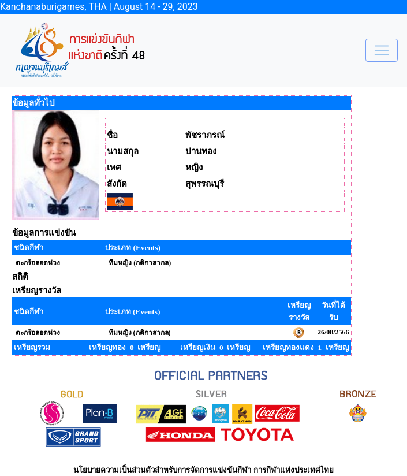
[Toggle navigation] (381, 50)
